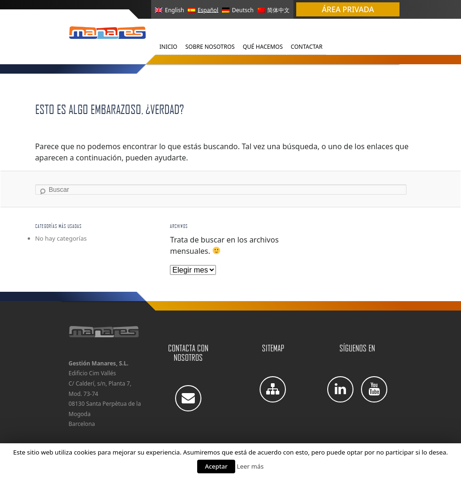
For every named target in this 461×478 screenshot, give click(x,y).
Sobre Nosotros (210, 47)
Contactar (307, 47)
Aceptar (216, 466)
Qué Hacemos (263, 47)
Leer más (250, 466)
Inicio (168, 47)
